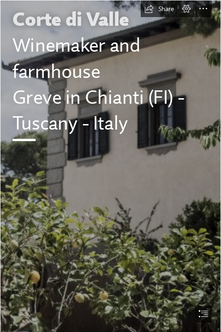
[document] (110, 166)
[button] (159, 8)
